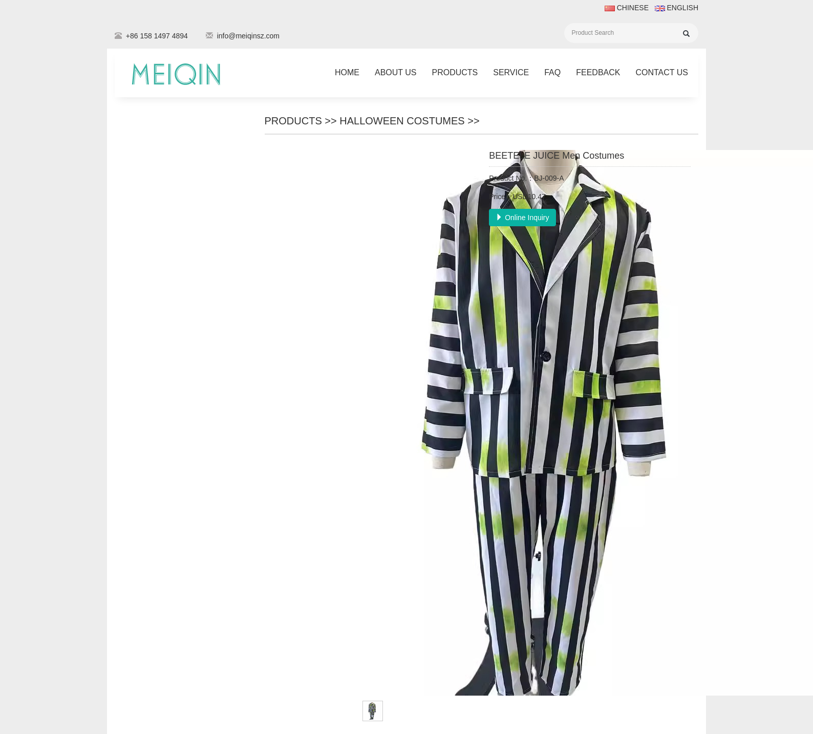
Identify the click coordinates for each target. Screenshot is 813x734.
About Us (396, 72)
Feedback (598, 72)
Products (455, 72)
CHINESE (627, 8)
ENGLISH (675, 8)
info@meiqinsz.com (248, 36)
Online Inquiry (522, 217)
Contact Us (661, 72)
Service (511, 72)
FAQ (552, 72)
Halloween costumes (401, 120)
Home (347, 72)
